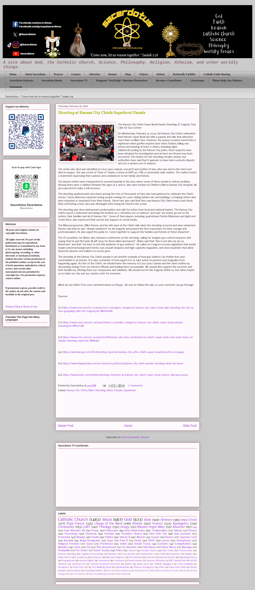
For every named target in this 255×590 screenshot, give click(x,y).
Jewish (123, 544)
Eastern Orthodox (156, 560)
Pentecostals (186, 550)
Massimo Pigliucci (115, 557)
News (110, 390)
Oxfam (137, 571)
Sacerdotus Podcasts (21, 80)
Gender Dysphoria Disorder (105, 564)
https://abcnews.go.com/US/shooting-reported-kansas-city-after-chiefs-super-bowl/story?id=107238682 (123, 352)
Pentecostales (121, 574)
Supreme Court (188, 537)
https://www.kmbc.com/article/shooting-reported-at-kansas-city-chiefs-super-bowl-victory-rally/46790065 (125, 375)
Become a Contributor (169, 80)
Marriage (187, 547)
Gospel (155, 537)
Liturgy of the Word (108, 523)
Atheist (137, 523)
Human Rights (86, 560)
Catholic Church (73, 520)
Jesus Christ (189, 520)
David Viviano (135, 560)
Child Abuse (149, 547)
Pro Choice (82, 550)
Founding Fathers (93, 570)
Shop (128, 74)
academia (82, 557)
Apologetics (181, 523)
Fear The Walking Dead (100, 574)
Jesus (107, 520)
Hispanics (175, 554)
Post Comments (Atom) (135, 437)
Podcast (150, 557)
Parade (118, 390)
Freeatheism (125, 571)
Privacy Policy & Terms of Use (21, 306)
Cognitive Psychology (92, 554)
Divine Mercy (169, 547)
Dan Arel (111, 571)
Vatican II (125, 537)
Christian (109, 534)
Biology (81, 537)
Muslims (113, 554)
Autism (132, 550)
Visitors (143, 74)
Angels (188, 554)
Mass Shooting (97, 390)
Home (13, 74)
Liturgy (124, 527)
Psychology (71, 534)
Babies (128, 564)
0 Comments (135, 385)
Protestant (64, 537)
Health (95, 537)
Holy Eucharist (182, 534)
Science (157, 523)
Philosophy (112, 530)
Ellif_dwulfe (175, 560)
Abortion (179, 527)
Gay (194, 527)
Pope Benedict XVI (74, 530)
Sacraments (128, 554)
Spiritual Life (79, 564)
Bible (147, 520)
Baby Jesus (143, 564)
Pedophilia (64, 550)
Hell (188, 560)
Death (137, 540)
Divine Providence (77, 574)
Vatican (178, 530)
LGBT (86, 527)
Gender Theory (149, 550)
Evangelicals (68, 560)
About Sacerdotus (35, 74)
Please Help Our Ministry (227, 80)
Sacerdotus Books (51, 80)
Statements (16, 86)
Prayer (95, 530)
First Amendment (106, 547)
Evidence (97, 557)
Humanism (104, 560)
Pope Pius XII (80, 567)
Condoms (119, 560)
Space (89, 544)
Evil (88, 547)
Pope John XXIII (177, 567)
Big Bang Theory (188, 557)
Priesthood (106, 544)
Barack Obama (167, 557)
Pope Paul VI (64, 557)
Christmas (91, 534)
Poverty (62, 554)
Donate (112, 74)
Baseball (68, 540)
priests (165, 540)
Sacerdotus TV (79, 80)
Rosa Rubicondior (135, 530)
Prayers (58, 74)
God (128, 520)
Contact (75, 74)
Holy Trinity (168, 550)
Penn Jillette (149, 571)
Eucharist (163, 544)
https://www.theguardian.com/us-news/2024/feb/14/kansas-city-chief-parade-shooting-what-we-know (123, 363)
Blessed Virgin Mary (151, 527)
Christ (77, 547)
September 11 (148, 554)
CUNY (163, 554)
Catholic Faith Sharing (216, 74)
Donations (63, 567)
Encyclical (75, 570)
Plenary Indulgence (144, 567)
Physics (193, 530)
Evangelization (183, 544)
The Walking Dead (101, 567)
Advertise (94, 74)
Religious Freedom (68, 544)
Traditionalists (159, 530)
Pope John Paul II (117, 540)
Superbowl (129, 390)
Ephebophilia (122, 567)
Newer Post (66, 426)
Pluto (162, 567)
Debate (161, 74)
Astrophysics (183, 540)
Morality (62, 547)
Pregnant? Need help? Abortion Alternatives (122, 80)
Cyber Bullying (185, 564)
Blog (73, 554)
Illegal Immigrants (90, 540)
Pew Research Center (169, 571)
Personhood (135, 557)
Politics (109, 537)
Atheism (166, 520)
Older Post (190, 426)
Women (141, 537)
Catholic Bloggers (163, 564)
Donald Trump (142, 544)
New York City (158, 534)
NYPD (151, 540)
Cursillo (186, 571)
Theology (105, 527)
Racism (169, 537)
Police (119, 550)
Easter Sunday (102, 550)
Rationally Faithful (184, 74)
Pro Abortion (129, 547)
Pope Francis (75, 523)
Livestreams (197, 80)
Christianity (66, 527)
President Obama (132, 534)
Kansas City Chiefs (77, 390)
